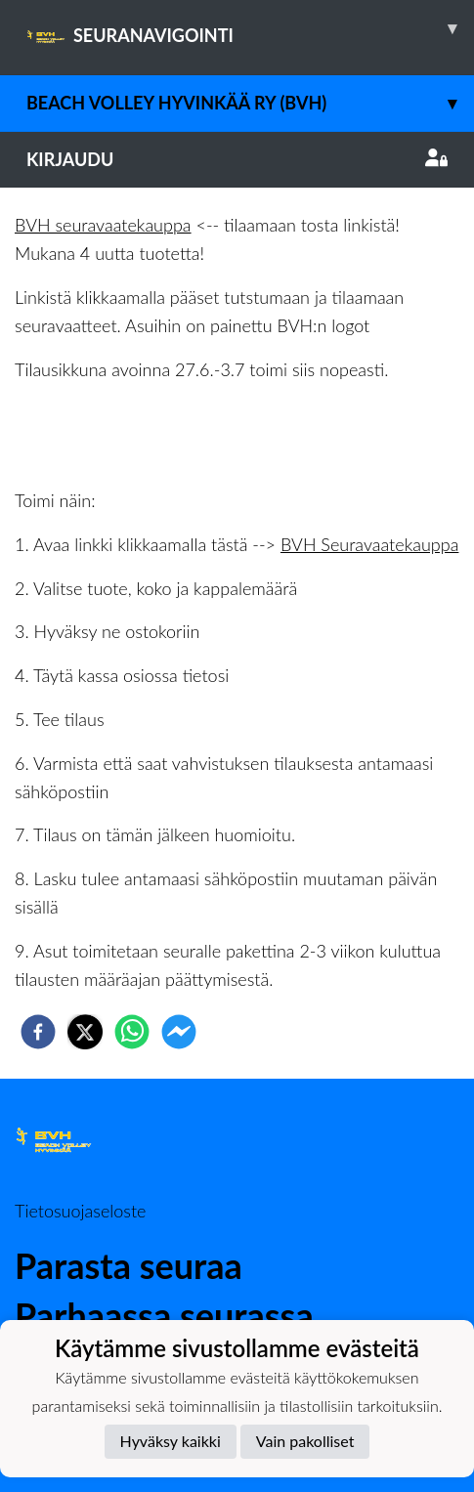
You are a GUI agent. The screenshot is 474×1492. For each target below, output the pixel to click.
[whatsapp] (132, 1031)
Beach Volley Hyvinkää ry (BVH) (250, 103)
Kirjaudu (237, 159)
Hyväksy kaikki (170, 1440)
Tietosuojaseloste (80, 1210)
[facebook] (38, 1031)
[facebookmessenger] (178, 1031)
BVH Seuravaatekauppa (369, 544)
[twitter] (85, 1031)
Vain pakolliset (305, 1440)
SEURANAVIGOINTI (250, 28)
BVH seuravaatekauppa (103, 224)
